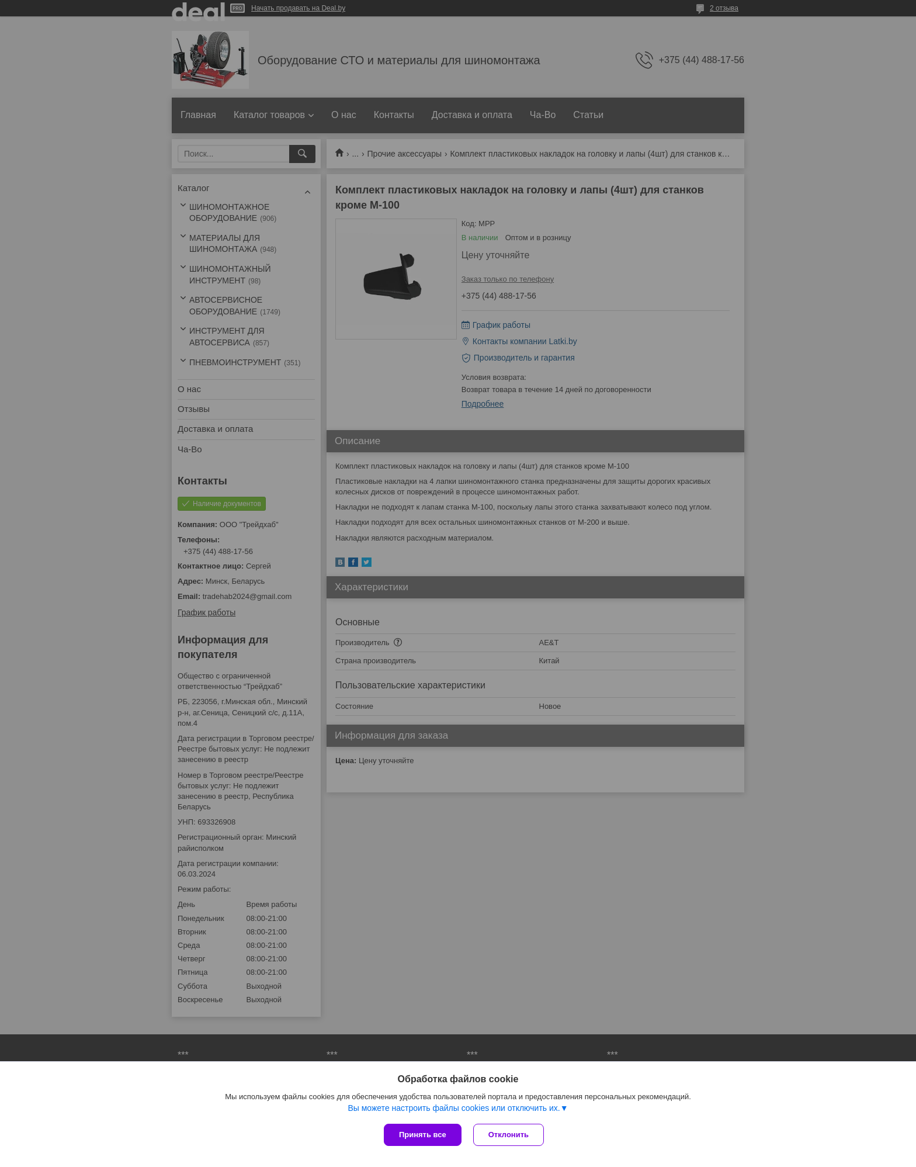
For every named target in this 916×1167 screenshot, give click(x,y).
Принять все (422, 1134)
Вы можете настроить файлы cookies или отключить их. (454, 1108)
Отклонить (508, 1134)
